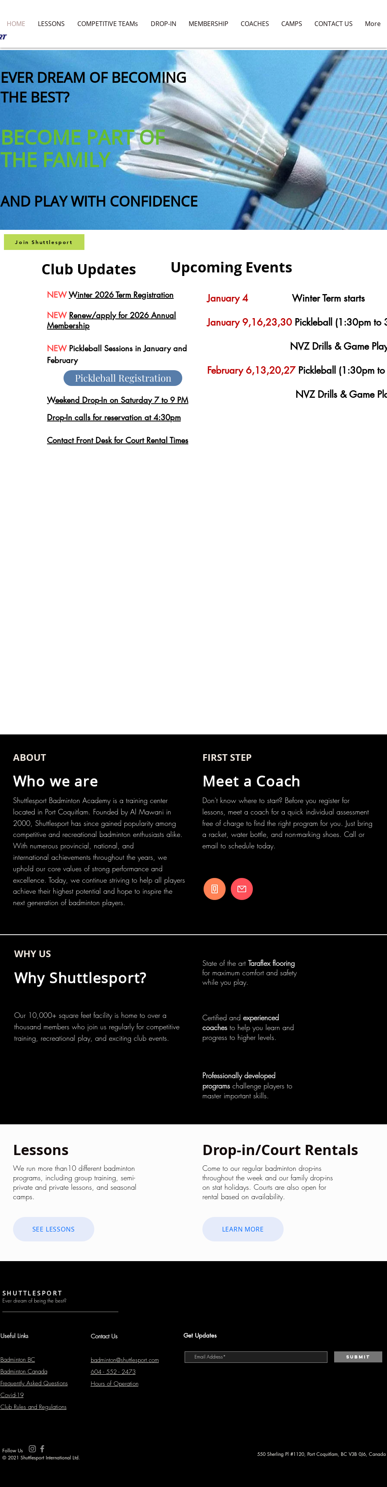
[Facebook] (42, 1448)
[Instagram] (32, 1448)
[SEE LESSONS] (53, 1229)
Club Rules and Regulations (33, 1407)
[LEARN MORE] (243, 1229)
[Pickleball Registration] (123, 378)
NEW (58, 315)
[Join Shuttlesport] (44, 242)
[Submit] (358, 1356)
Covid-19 (12, 1395)
